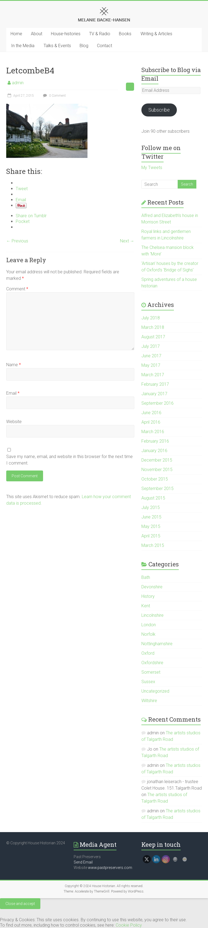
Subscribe (159, 110)
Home (16, 33)
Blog (84, 45)
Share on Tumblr (31, 215)
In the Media (22, 45)
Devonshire (151, 586)
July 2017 (150, 346)
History (148, 596)
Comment (17, 288)
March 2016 (152, 431)
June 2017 (151, 355)
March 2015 (152, 545)
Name (13, 364)
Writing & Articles (156, 33)
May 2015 (150, 526)
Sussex (148, 681)
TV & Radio (99, 33)
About (36, 33)
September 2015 (157, 488)
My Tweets (151, 167)
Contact (104, 45)
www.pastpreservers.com (110, 867)
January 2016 (154, 450)
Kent (145, 605)
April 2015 (150, 535)
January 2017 (154, 393)
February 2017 (155, 384)
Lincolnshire (152, 615)
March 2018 (152, 327)
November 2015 (157, 469)
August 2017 (153, 336)
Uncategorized (155, 691)
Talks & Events (57, 45)
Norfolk (148, 634)
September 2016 (157, 403)
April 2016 (150, 422)
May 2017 (150, 365)
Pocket (23, 221)
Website (14, 421)
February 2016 (155, 441)
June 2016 (151, 412)
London (148, 624)
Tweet (22, 188)
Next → (127, 241)
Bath (145, 577)
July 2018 (150, 317)
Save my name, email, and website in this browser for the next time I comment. (69, 460)
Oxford (147, 653)
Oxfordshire (152, 662)
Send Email (83, 862)
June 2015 (151, 517)
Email (13, 393)
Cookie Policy (129, 925)
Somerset (150, 672)
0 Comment (54, 96)
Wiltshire (149, 700)
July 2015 (150, 507)
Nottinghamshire (157, 643)
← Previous (17, 241)
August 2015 (153, 498)
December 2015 (156, 460)
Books (125, 33)
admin (18, 82)
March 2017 (152, 374)
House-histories (65, 33)
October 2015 (154, 479)
